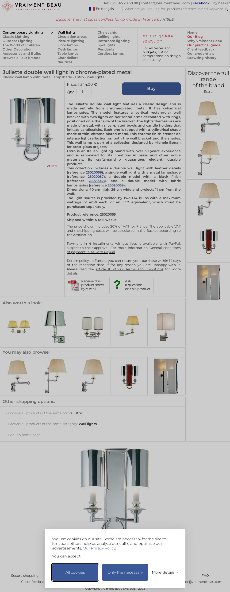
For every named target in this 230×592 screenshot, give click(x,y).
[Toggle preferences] (163, 572)
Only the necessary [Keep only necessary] (125, 572)
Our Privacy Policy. (99, 548)
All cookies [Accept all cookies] (75, 572)
